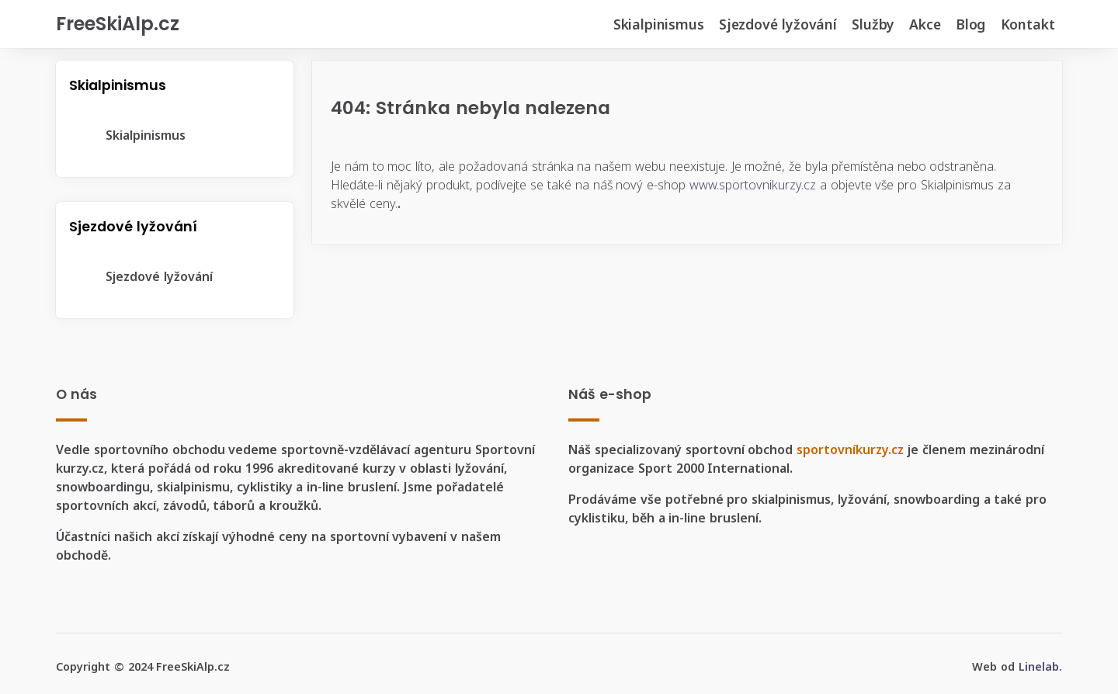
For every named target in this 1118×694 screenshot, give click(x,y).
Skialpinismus (658, 24)
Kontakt (1028, 24)
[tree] (174, 135)
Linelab (1039, 666)
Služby (873, 24)
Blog (970, 24)
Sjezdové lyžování (778, 24)
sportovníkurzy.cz (850, 449)
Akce (924, 24)
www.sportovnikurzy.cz (752, 184)
